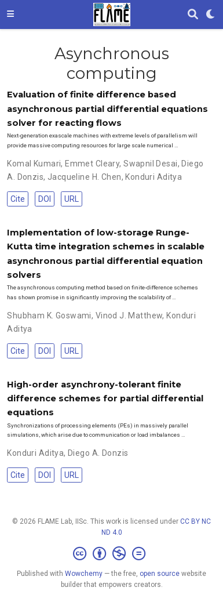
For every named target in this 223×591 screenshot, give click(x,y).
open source (160, 574)
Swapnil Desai (150, 163)
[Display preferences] (211, 14)
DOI (44, 199)
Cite (17, 199)
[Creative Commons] (111, 553)
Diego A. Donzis (98, 453)
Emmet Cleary (92, 163)
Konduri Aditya (153, 177)
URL (71, 199)
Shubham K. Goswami (49, 315)
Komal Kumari (34, 163)
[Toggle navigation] (10, 14)
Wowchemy (84, 574)
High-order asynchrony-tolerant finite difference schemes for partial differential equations (105, 398)
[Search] (193, 14)
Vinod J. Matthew (129, 315)
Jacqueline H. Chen (84, 177)
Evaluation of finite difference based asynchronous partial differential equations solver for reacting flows (107, 108)
